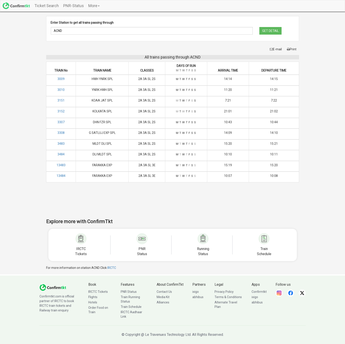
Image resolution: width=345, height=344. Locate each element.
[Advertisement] (172, 203)
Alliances (163, 302)
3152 (61, 111)
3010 (61, 90)
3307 (61, 122)
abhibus (197, 297)
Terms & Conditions (228, 297)
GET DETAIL (270, 31)
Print (291, 49)
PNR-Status (73, 5)
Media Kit (163, 297)
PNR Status (129, 291)
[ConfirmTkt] (52, 287)
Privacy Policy (224, 291)
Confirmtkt (259, 291)
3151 (61, 100)
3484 (61, 154)
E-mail (276, 49)
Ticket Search (46, 5)
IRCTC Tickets (98, 291)
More (94, 5)
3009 (61, 79)
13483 (61, 165)
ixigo (195, 291)
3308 (61, 133)
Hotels (92, 302)
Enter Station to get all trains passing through (82, 22)
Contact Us (164, 291)
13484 (61, 176)
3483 (61, 143)
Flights (92, 297)
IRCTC (111, 268)
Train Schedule (131, 307)
